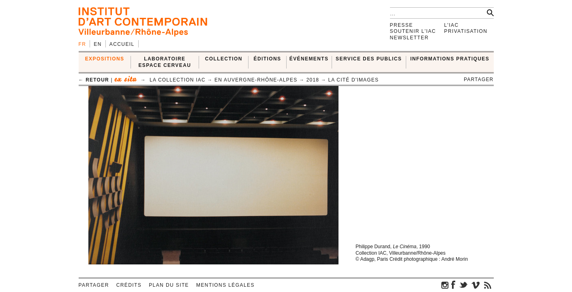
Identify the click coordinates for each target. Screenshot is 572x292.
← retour (94, 80)
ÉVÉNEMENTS (309, 59)
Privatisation (466, 31)
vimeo (475, 285)
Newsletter (409, 38)
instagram (445, 285)
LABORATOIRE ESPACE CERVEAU (164, 62)
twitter (463, 285)
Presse (401, 25)
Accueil (122, 44)
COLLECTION (223, 59)
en (97, 44)
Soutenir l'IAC (413, 31)
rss (488, 285)
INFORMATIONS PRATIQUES (449, 59)
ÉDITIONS (267, 59)
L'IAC (451, 25)
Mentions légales (225, 285)
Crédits (128, 285)
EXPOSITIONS (104, 59)
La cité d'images (353, 80)
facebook (453, 285)
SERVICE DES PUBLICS (369, 59)
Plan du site (169, 285)
